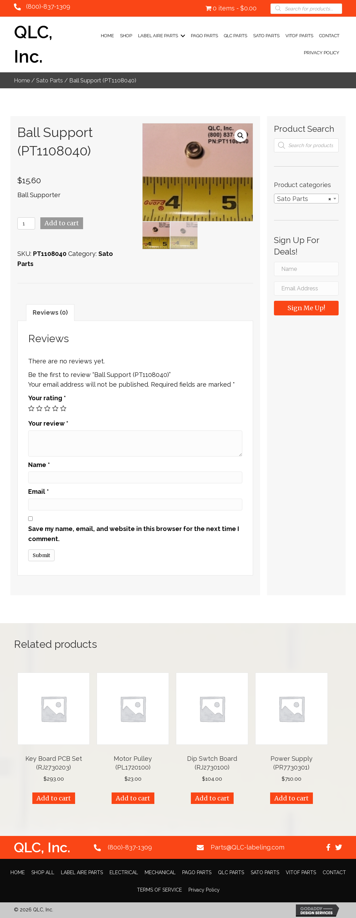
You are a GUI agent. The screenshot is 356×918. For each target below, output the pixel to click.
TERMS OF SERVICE (159, 890)
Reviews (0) (50, 312)
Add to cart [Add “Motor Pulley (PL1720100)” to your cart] (133, 798)
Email (38, 491)
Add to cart (61, 223)
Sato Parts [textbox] (304, 199)
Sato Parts (49, 80)
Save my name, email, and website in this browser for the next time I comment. (133, 533)
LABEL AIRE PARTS (158, 35)
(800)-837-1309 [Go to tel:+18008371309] (130, 847)
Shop (126, 35)
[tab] (50, 312)
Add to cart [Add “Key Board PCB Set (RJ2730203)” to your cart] (54, 798)
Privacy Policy (321, 52)
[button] (328, 847)
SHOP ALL (42, 872)
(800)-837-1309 (48, 6)
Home (107, 35)
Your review (48, 423)
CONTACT (329, 35)
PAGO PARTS (204, 35)
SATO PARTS (266, 35)
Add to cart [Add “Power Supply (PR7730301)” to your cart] (291, 798)
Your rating (47, 398)
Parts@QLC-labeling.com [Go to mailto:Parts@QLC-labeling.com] (247, 847)
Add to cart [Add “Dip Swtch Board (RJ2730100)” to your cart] (212, 798)
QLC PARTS (235, 35)
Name (39, 464)
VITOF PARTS (299, 35)
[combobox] (306, 198)
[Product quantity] (26, 223)
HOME (17, 872)
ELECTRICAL (124, 872)
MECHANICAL (160, 872)
